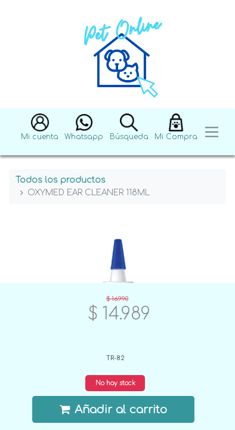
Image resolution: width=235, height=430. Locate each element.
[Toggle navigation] (211, 132)
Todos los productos (61, 180)
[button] (39, 132)
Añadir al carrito (113, 409)
